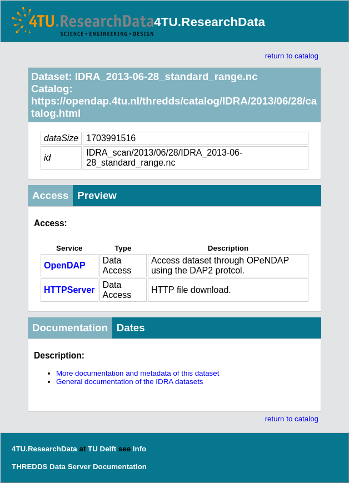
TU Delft (102, 449)
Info (139, 449)
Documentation (70, 327)
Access (50, 195)
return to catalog (291, 56)
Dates (131, 327)
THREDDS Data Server (51, 466)
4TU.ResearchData (209, 21)
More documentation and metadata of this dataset (137, 373)
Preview (97, 195)
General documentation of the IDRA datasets (129, 381)
